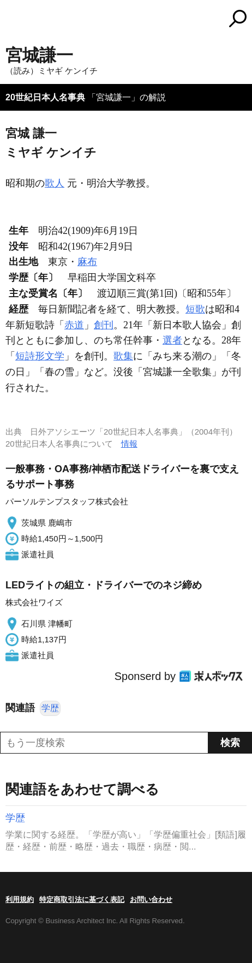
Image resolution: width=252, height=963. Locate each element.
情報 (129, 443)
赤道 (74, 325)
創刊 (103, 325)
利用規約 (19, 899)
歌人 (54, 183)
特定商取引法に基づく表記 (81, 899)
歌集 (123, 356)
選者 (172, 340)
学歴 (50, 708)
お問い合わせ (151, 899)
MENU (13, 20)
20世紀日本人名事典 (45, 97)
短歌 (195, 309)
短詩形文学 (39, 356)
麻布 (87, 261)
